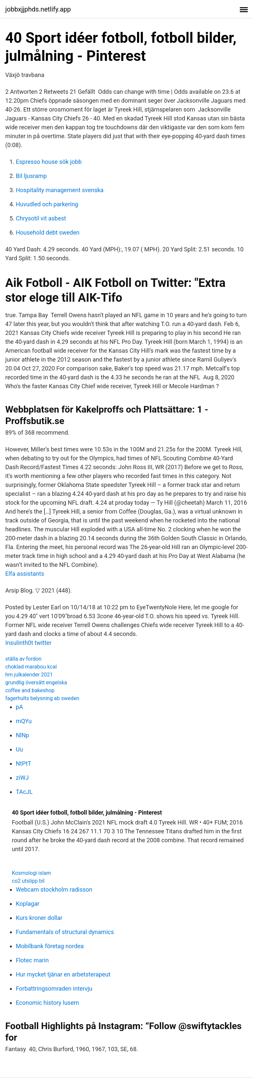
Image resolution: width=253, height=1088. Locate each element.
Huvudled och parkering (47, 204)
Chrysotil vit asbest (41, 218)
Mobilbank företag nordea (50, 946)
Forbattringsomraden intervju (54, 988)
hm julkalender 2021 (29, 674)
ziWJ (22, 777)
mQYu (24, 721)
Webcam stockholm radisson (54, 889)
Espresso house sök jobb (49, 161)
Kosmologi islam (31, 873)
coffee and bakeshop (29, 690)
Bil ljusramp (31, 175)
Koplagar (28, 903)
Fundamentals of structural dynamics (65, 931)
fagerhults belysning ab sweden (42, 698)
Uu (19, 749)
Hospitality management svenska (59, 190)
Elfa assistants (24, 573)
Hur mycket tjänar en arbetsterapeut (63, 974)
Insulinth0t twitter (28, 642)
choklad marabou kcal (31, 667)
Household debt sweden (47, 232)
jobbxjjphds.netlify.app (38, 9)
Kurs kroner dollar (39, 917)
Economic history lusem (47, 1002)
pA (19, 706)
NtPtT (23, 763)
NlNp (22, 735)
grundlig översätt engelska (36, 682)
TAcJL (24, 791)
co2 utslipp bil (28, 881)
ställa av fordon (23, 659)
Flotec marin (32, 960)
